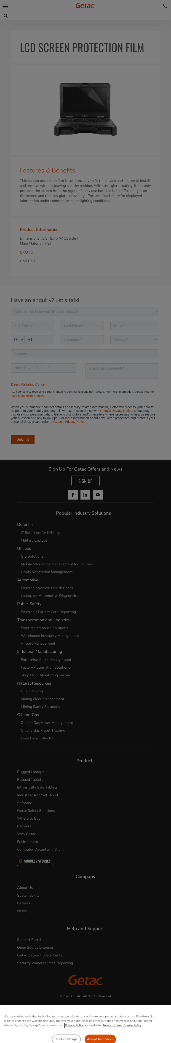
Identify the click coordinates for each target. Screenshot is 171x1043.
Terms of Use (112, 1040)
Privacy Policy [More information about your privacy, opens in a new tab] (74, 1040)
